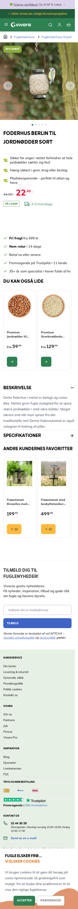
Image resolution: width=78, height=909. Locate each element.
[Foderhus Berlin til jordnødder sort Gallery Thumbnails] (39, 125)
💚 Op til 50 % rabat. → (37, 4)
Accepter (24, 900)
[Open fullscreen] (39, 81)
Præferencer (50, 900)
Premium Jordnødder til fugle (17, 334)
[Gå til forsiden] (5, 37)
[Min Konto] (59, 24)
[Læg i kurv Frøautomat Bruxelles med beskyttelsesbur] (14, 529)
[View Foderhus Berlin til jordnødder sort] (32, 125)
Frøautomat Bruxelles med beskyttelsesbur (18, 502)
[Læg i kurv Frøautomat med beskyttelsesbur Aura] (48, 529)
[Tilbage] (7, 85)
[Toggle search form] (50, 24)
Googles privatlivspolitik (18, 637)
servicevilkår (47, 637)
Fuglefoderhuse (24, 37)
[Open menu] (6, 24)
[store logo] (21, 24)
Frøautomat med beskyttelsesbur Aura (53, 502)
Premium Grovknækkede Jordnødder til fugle (51, 334)
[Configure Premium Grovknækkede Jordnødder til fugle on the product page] (46, 362)
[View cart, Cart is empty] (68, 24)
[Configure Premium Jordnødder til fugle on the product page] (12, 362)
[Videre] (70, 85)
